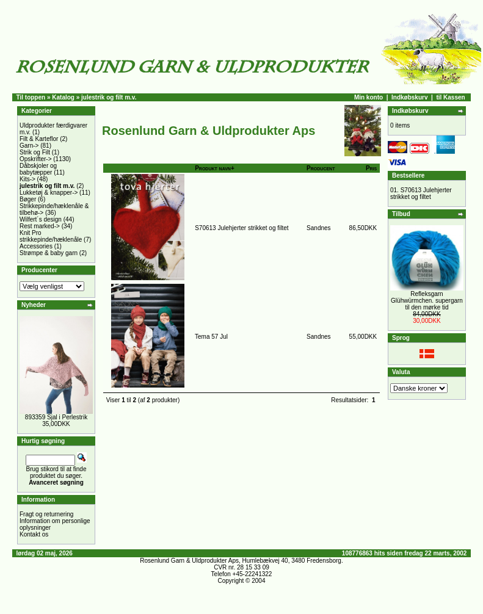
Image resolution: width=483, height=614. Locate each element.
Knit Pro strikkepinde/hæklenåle (51, 236)
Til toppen (31, 97)
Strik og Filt (35, 152)
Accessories (36, 246)
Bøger (28, 199)
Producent (321, 168)
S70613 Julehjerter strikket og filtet (241, 228)
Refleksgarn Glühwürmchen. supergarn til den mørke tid (427, 301)
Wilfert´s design (41, 219)
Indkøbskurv (409, 97)
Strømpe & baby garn (49, 253)
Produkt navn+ (214, 168)
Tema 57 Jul (211, 336)
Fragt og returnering (46, 514)
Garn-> (29, 145)
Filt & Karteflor (39, 138)
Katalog (63, 97)
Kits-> (27, 179)
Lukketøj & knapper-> (49, 192)
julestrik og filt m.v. (108, 97)
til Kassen (450, 97)
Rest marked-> (40, 226)
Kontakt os (34, 534)
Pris (371, 168)
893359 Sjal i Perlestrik (56, 417)
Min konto (368, 97)
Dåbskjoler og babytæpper (38, 169)
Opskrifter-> (36, 159)
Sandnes (318, 228)
